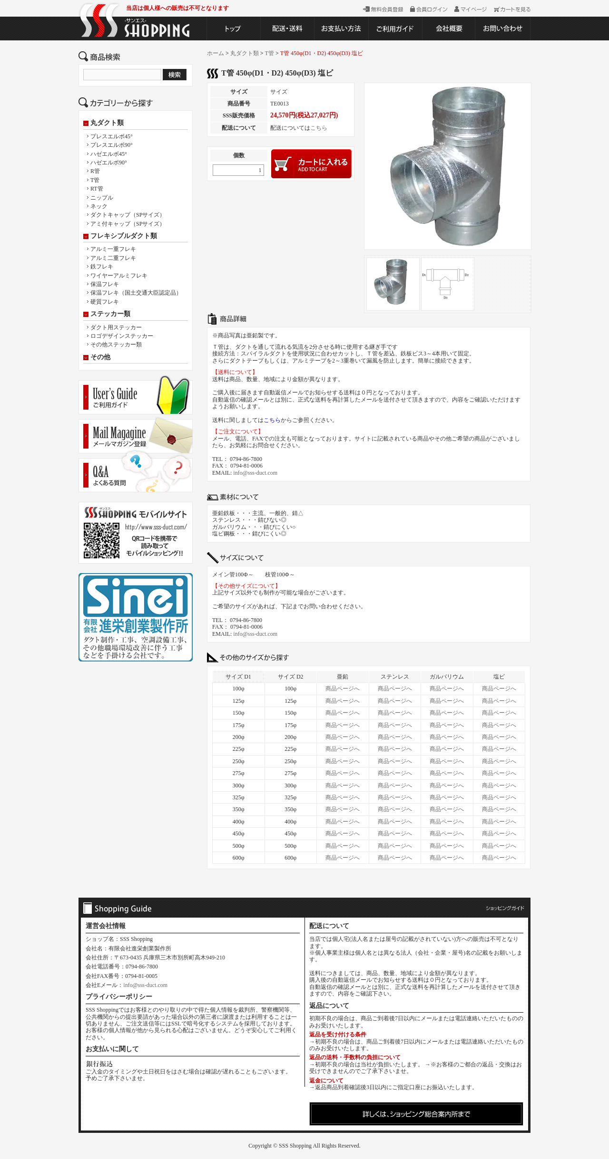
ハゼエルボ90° (108, 162)
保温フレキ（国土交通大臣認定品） (136, 292)
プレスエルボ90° (111, 145)
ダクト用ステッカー (116, 327)
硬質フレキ (104, 301)
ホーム (215, 53)
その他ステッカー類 (116, 344)
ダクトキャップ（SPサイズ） (127, 214)
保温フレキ (104, 284)
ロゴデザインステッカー (121, 336)
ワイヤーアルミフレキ (118, 275)
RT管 (96, 188)
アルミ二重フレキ (113, 258)
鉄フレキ (101, 266)
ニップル (101, 197)
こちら (318, 128)
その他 (100, 357)
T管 (94, 180)
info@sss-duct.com (255, 472)
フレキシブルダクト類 (123, 236)
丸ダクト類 (107, 123)
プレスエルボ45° (111, 136)
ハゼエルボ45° (108, 154)
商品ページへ (342, 688)
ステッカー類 (110, 314)
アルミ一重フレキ (113, 249)
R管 (95, 171)
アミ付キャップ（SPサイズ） (127, 223)
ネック (99, 206)
